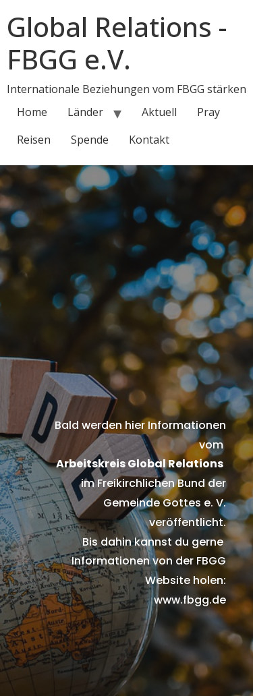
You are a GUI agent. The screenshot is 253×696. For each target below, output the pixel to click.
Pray (208, 112)
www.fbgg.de (190, 600)
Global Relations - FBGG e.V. (117, 43)
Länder (85, 112)
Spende (90, 139)
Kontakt (149, 139)
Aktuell (159, 112)
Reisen (34, 139)
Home (32, 112)
